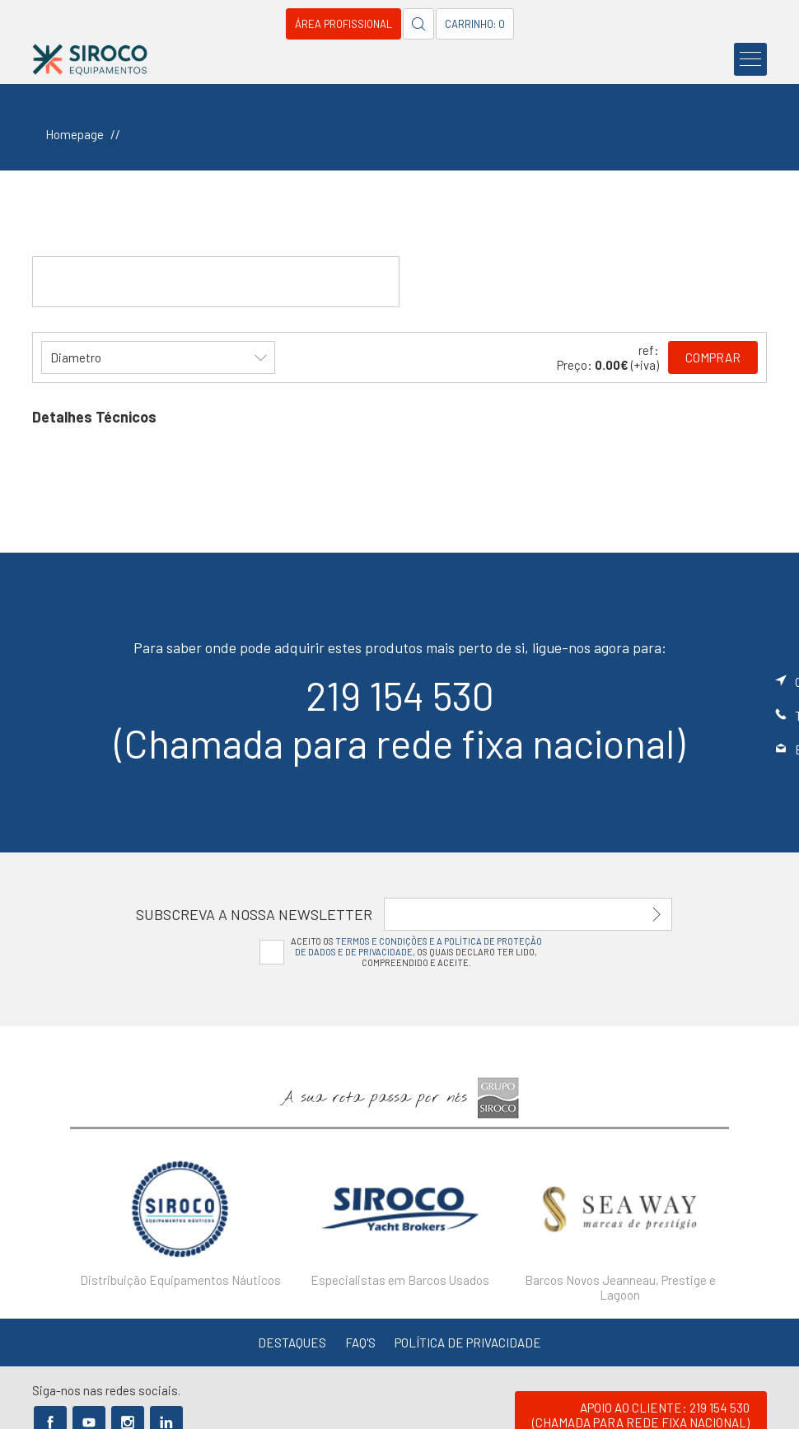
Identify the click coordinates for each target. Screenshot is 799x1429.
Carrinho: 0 (475, 23)
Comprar (713, 357)
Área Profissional (343, 23)
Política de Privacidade (468, 1342)
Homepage (74, 134)
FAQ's (360, 1342)
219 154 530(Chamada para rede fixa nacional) (399, 719)
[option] (180, 1216)
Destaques (292, 1342)
